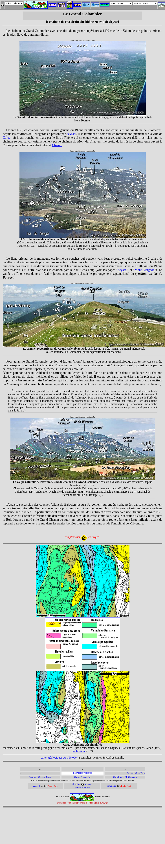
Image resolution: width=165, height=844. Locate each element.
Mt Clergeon (131, 777)
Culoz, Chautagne (82, 777)
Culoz (6, 137)
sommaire (111, 785)
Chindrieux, (119, 777)
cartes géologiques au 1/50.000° (59, 757)
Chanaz (57, 145)
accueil (36, 786)
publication (78, 751)
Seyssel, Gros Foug (136, 773)
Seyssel (71, 134)
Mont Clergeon (145, 270)
